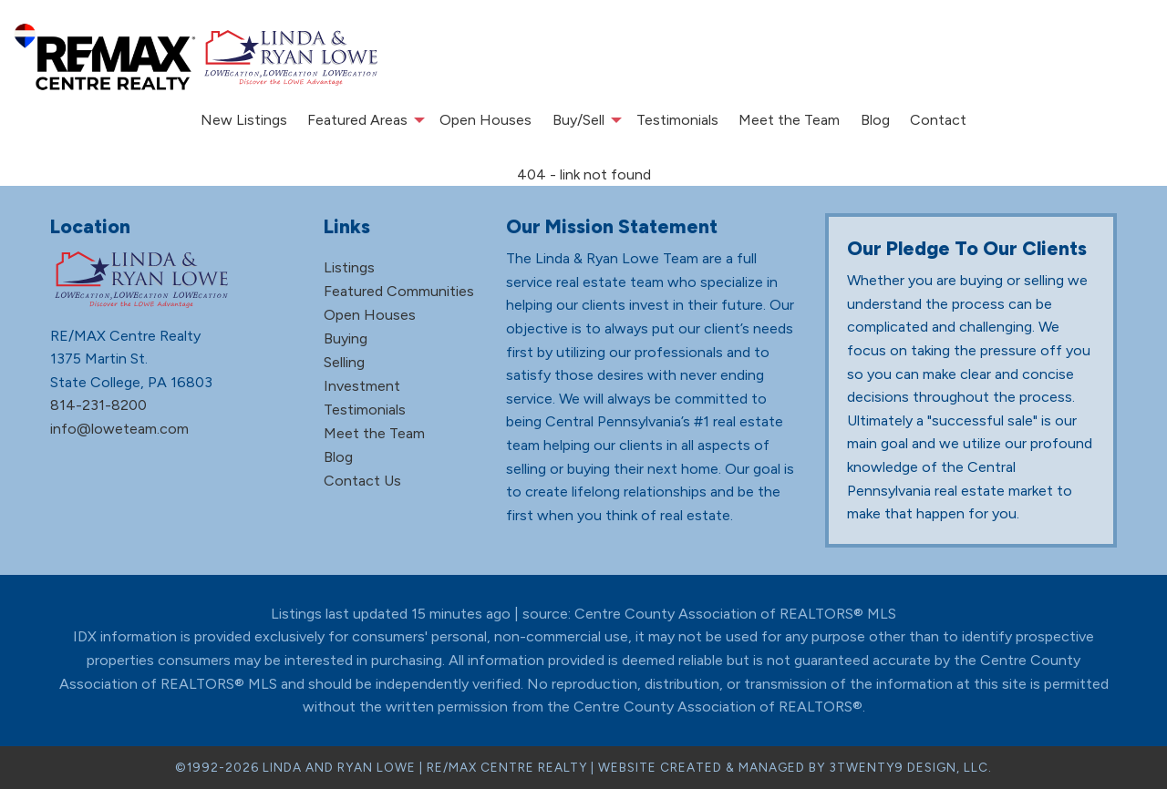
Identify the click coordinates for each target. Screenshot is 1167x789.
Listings (349, 267)
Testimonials (677, 119)
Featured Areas (357, 119)
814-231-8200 (98, 405)
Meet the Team (789, 119)
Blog (875, 119)
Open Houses (485, 119)
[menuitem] (244, 120)
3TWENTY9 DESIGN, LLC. (910, 767)
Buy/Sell (578, 119)
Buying (345, 338)
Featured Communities (399, 291)
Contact (938, 119)
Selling (344, 362)
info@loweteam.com (119, 428)
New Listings (244, 119)
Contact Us (362, 480)
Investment (362, 385)
